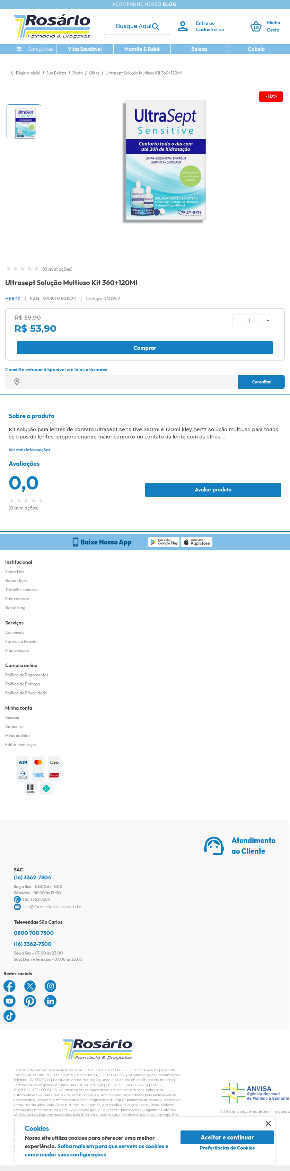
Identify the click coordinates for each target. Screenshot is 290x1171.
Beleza (199, 49)
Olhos (94, 73)
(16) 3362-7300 (33, 943)
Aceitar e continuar (227, 1137)
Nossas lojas (16, 580)
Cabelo (256, 49)
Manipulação (17, 650)
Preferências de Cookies (227, 1148)
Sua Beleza (56, 73)
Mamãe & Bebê (142, 49)
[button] (24, 121)
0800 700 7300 (34, 932)
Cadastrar (14, 726)
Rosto (78, 73)
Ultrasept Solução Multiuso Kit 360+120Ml (144, 73)
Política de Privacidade (26, 692)
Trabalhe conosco (21, 589)
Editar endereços (21, 744)
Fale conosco (17, 598)
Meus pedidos (17, 735)
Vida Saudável (85, 49)
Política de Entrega (22, 683)
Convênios (14, 632)
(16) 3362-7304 (32, 877)
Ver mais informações (29, 449)
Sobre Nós (14, 571)
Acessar (12, 717)
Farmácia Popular (21, 641)
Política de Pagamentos (27, 674)
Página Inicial (28, 73)
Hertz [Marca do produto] (12, 298)
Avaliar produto (213, 489)
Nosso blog (15, 607)
